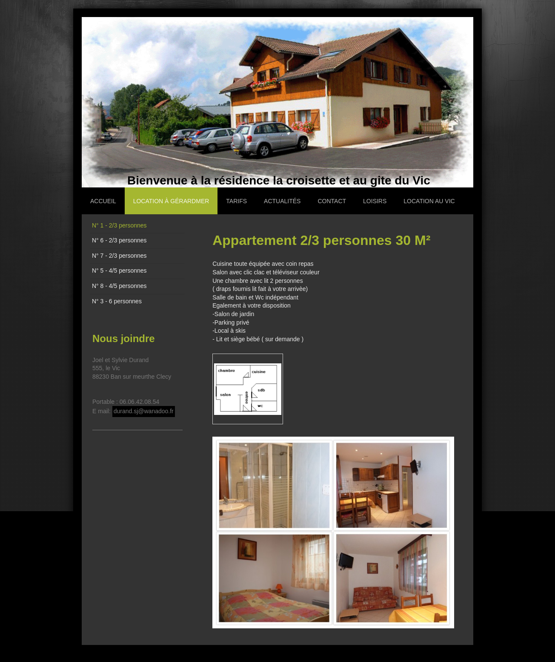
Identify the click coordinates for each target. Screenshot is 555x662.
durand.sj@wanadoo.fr (144, 411)
